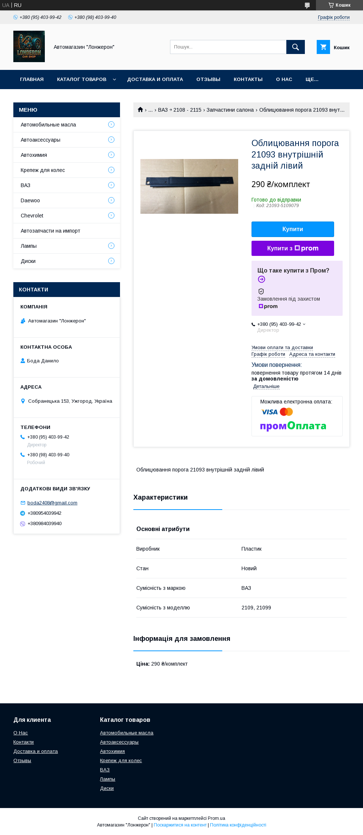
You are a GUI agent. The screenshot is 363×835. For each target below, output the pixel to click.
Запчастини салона (230, 110)
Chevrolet (32, 216)
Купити (293, 229)
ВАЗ (25, 185)
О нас (284, 79)
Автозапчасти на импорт (50, 231)
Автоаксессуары (40, 140)
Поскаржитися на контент (180, 825)
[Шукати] (295, 47)
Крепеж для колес (43, 170)
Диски (28, 261)
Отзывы (208, 79)
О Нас (20, 733)
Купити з (292, 248)
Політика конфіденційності (238, 825)
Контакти (23, 742)
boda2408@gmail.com (52, 503)
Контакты (248, 79)
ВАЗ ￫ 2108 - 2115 (180, 110)
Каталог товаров (81, 79)
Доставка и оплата (155, 79)
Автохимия (34, 155)
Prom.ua (216, 818)
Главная (32, 79)
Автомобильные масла (48, 125)
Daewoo (30, 200)
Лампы (29, 246)
